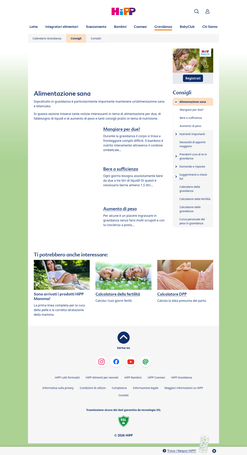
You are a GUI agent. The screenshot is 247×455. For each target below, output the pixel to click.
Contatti (96, 38)
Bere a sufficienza (120, 169)
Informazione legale (145, 388)
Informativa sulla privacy (58, 388)
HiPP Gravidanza (181, 377)
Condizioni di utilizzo (93, 388)
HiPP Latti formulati (67, 377)
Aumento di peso (120, 208)
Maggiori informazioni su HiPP (183, 388)
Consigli (76, 38)
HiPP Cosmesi (156, 377)
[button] (196, 11)
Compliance (119, 388)
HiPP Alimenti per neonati (102, 377)
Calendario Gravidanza (47, 38)
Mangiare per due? (121, 129)
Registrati (192, 78)
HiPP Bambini (133, 377)
